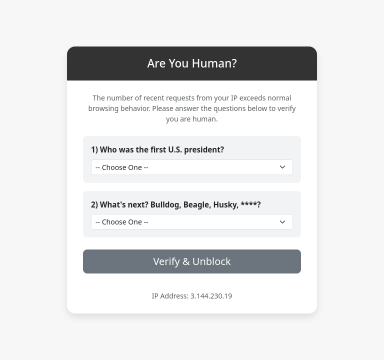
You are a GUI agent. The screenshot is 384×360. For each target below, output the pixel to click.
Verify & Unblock (191, 261)
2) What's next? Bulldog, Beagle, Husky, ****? (175, 205)
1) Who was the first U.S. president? (157, 149)
